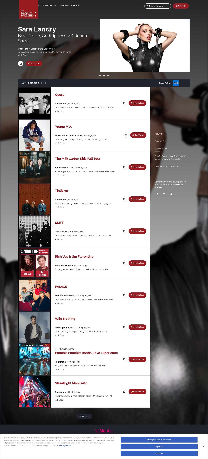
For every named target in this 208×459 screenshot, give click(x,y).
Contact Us (84, 5)
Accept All (159, 453)
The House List (70, 5)
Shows (44, 5)
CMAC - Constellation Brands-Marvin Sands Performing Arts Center (169, 157)
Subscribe (182, 6)
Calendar (96, 5)
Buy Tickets (138, 135)
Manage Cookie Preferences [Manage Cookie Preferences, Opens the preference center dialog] (159, 440)
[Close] (204, 446)
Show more (84, 416)
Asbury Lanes (159, 134)
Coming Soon (137, 103)
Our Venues (55, 5)
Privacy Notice (65, 446)
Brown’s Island (160, 149)
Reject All (159, 447)
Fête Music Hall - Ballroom (165, 166)
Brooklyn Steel (160, 141)
